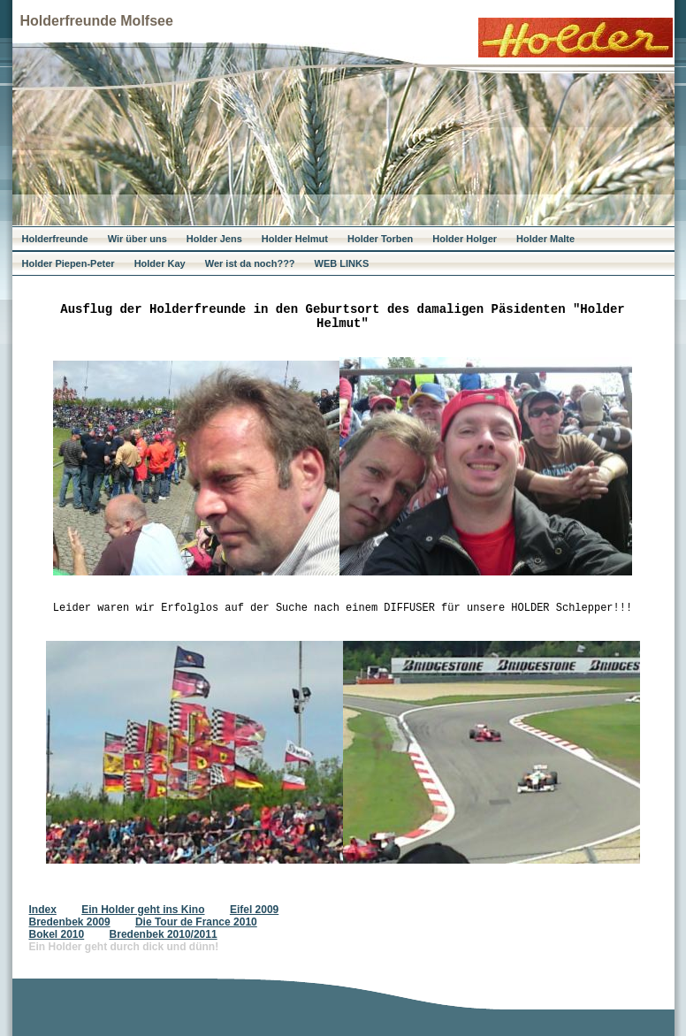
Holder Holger (464, 238)
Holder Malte (545, 238)
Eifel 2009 (254, 909)
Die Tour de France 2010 (196, 922)
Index (43, 909)
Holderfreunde (55, 238)
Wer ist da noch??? (250, 263)
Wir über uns (137, 238)
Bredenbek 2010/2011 (163, 934)
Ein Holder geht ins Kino (142, 909)
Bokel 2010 (57, 934)
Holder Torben (380, 238)
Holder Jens (214, 238)
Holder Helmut (295, 238)
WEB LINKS (342, 263)
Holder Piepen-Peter (68, 263)
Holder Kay (160, 263)
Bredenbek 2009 (70, 922)
